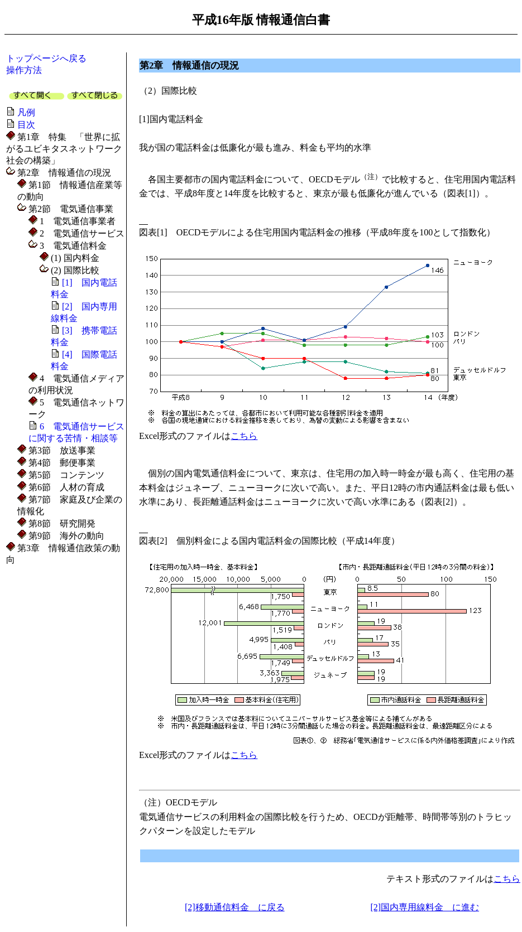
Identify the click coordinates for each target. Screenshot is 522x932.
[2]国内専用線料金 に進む (424, 907)
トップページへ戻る (46, 58)
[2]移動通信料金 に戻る (235, 907)
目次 (26, 124)
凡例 (26, 112)
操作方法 (24, 70)
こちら (244, 436)
